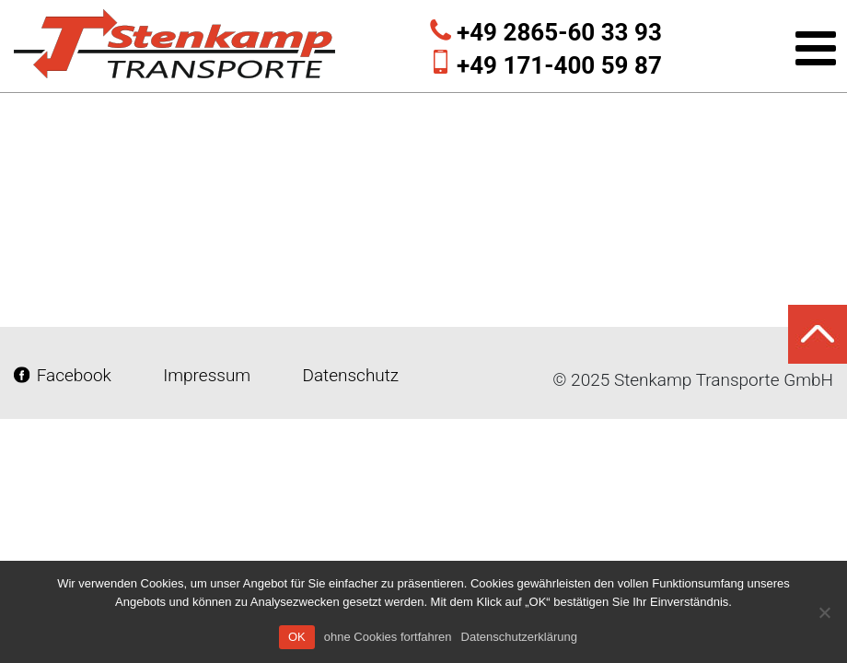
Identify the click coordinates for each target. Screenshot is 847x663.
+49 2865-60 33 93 (559, 32)
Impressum (207, 375)
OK (297, 637)
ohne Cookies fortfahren (388, 637)
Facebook (65, 375)
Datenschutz (348, 375)
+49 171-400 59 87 (559, 65)
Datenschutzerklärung (519, 637)
